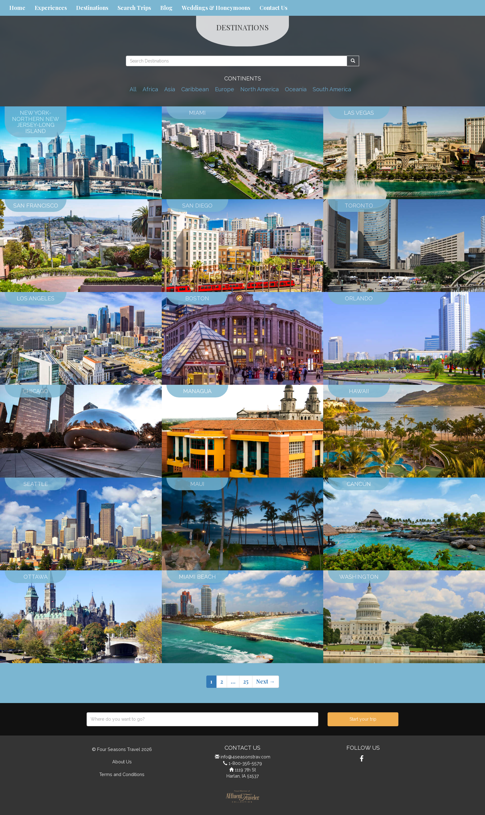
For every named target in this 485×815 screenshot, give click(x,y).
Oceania (296, 89)
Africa (150, 89)
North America (259, 89)
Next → (265, 681)
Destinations (92, 7)
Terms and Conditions (121, 774)
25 (245, 681)
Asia (169, 89)
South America (332, 89)
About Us (122, 761)
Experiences (51, 7)
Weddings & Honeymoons (216, 7)
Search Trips (134, 7)
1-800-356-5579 (245, 763)
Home (17, 7)
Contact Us (273, 7)
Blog (166, 7)
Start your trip (363, 719)
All (133, 89)
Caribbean (195, 89)
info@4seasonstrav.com (245, 756)
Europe (224, 89)
